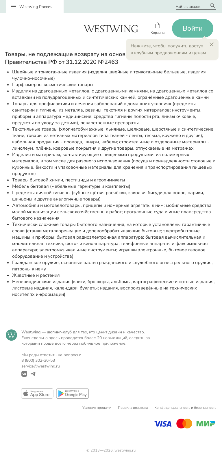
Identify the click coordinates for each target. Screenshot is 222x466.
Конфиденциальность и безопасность (185, 407)
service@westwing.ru (40, 366)
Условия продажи (96, 407)
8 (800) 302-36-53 (38, 360)
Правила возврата (133, 407)
